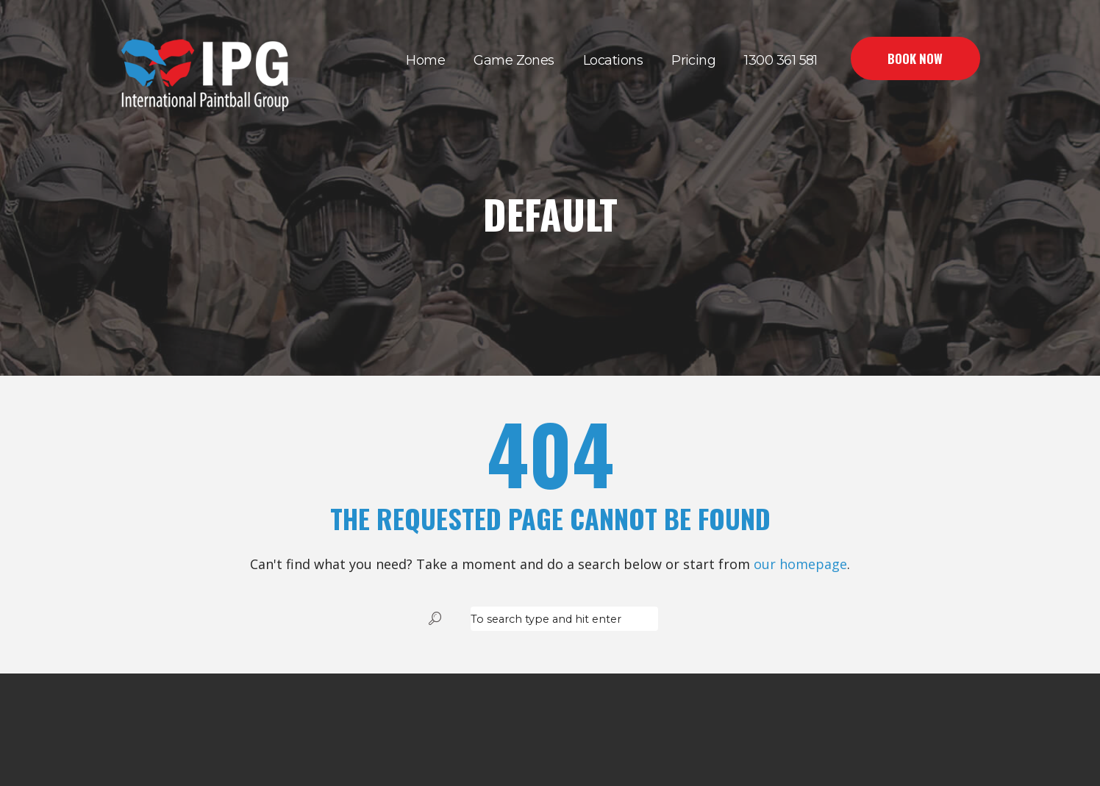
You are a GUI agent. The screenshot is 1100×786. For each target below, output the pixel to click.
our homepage (800, 564)
